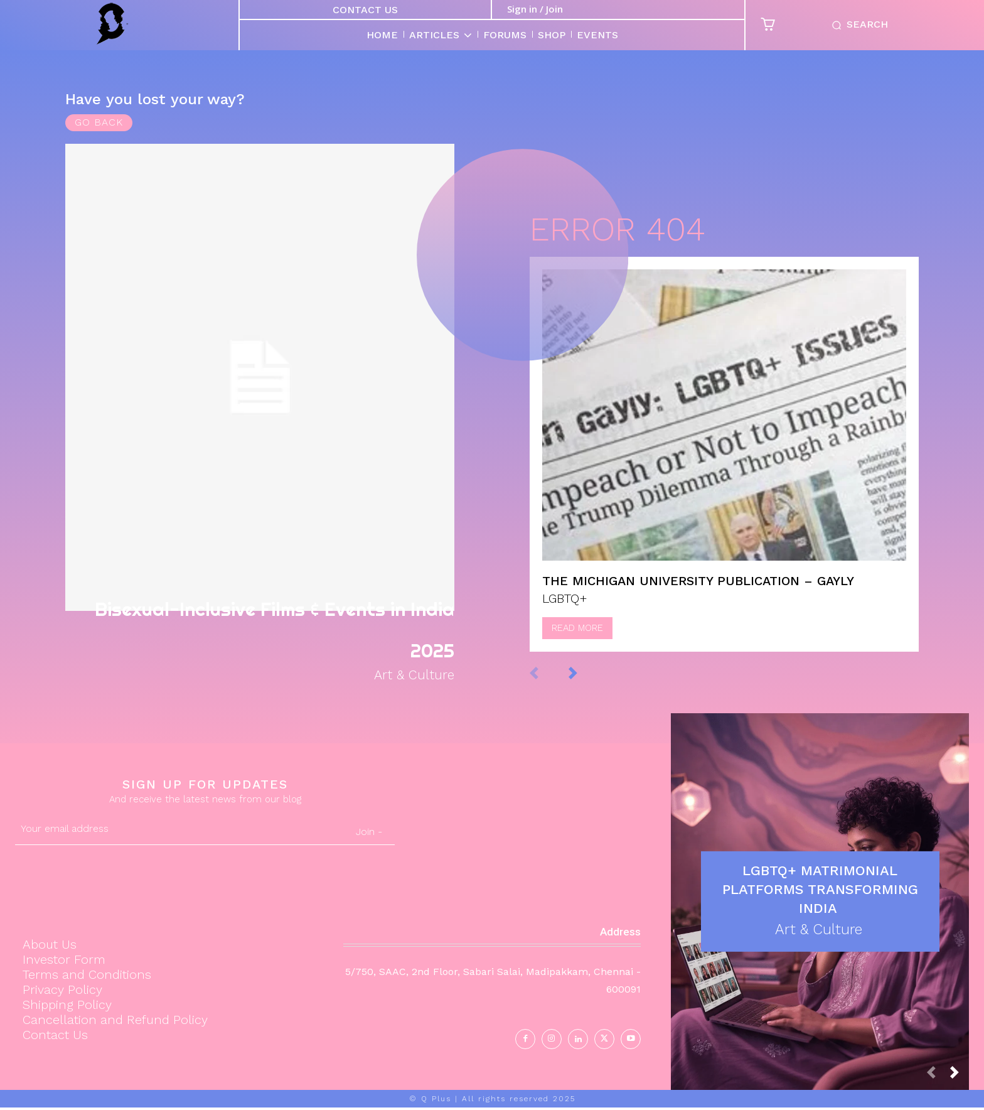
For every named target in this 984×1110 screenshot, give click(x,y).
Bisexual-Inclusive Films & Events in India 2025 (263, 624)
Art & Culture (407, 676)
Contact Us (365, 10)
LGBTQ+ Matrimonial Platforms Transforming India (820, 891)
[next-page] (586, 684)
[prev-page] (547, 684)
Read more (577, 640)
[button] (857, 25)
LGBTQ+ (564, 611)
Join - (369, 834)
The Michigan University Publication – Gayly (698, 593)
